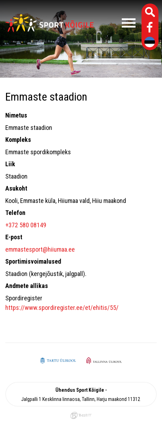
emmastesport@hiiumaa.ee (40, 249)
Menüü (118, 23)
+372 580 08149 (25, 225)
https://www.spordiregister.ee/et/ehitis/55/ (62, 307)
